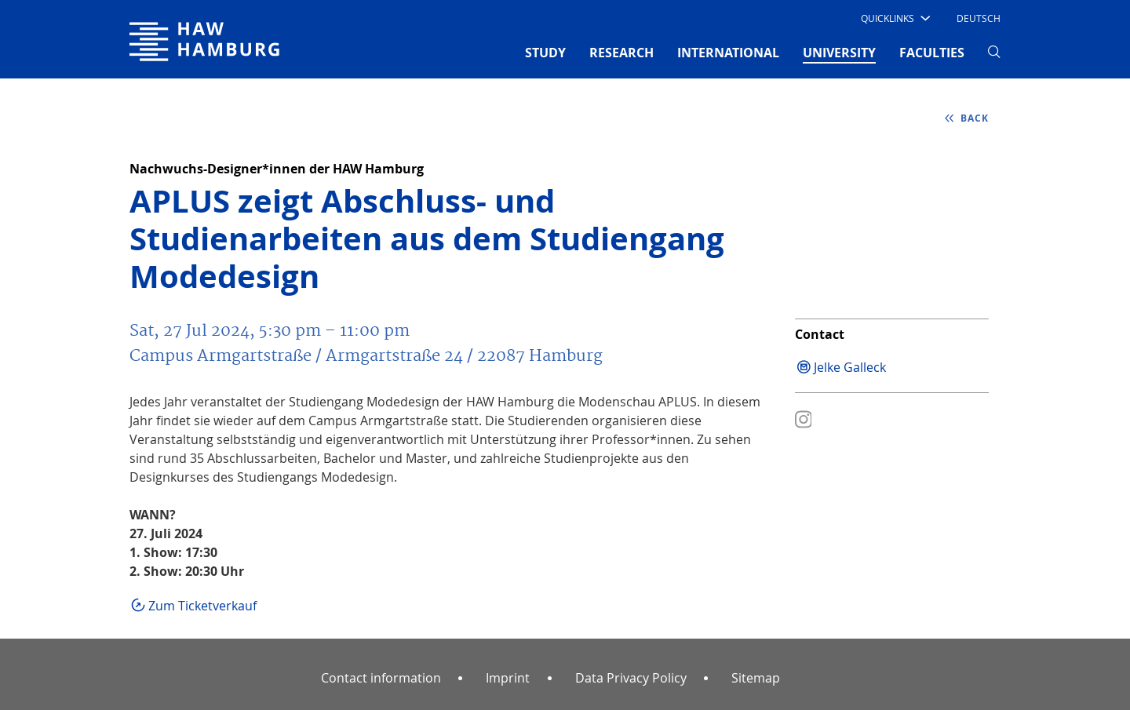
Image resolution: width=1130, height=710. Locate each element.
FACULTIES (931, 52)
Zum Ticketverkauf (204, 605)
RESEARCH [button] (621, 52)
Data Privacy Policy (631, 677)
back (973, 118)
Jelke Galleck (850, 367)
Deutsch (979, 18)
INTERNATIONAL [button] (728, 52)
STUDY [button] (545, 52)
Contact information (381, 677)
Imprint (508, 677)
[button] (894, 18)
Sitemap (755, 677)
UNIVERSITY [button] (839, 51)
